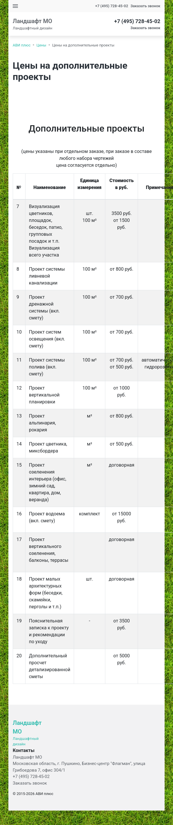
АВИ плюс (22, 45)
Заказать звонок (30, 783)
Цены (41, 45)
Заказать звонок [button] (145, 6)
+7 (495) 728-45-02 (111, 6)
